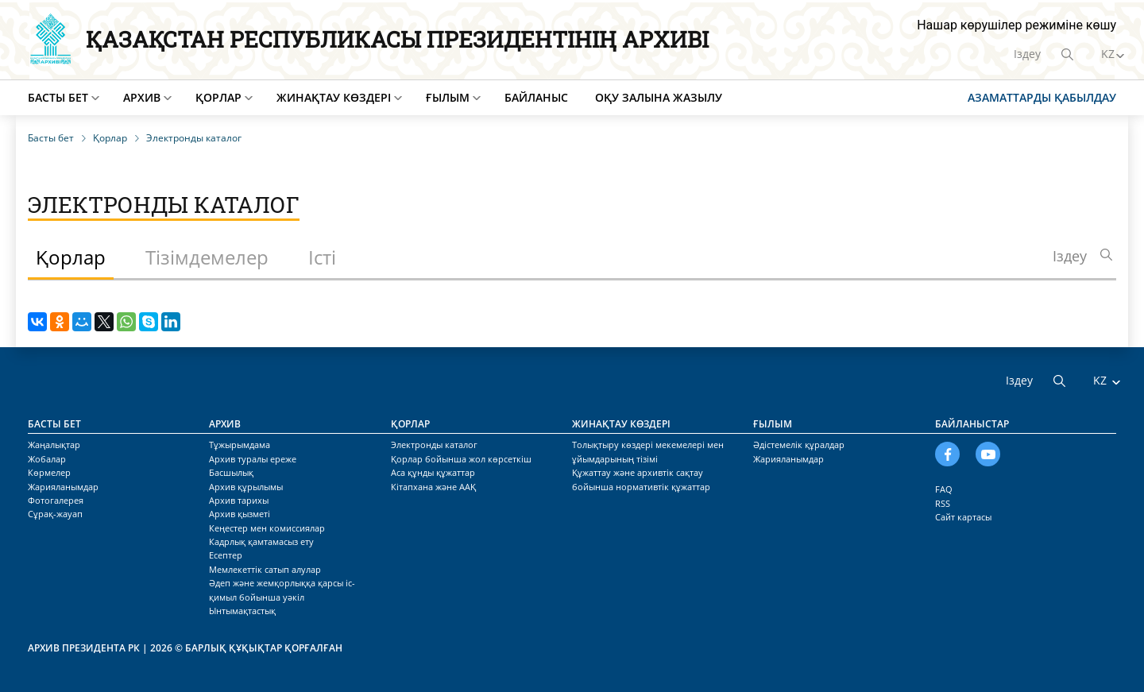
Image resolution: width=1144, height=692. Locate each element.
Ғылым (448, 97)
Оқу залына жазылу (658, 97)
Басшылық (231, 472)
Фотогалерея (55, 500)
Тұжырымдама (239, 444)
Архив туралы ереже (252, 459)
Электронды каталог (434, 444)
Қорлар (218, 97)
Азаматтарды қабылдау (1042, 97)
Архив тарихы (239, 500)
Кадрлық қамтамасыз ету (261, 541)
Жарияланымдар (63, 487)
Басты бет (58, 97)
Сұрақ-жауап (55, 514)
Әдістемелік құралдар (798, 444)
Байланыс (536, 97)
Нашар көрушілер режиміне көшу (1016, 25)
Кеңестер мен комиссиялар (267, 528)
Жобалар (47, 459)
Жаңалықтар (54, 444)
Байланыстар (972, 424)
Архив (141, 97)
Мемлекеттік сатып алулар (265, 569)
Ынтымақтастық (242, 611)
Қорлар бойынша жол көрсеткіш (461, 459)
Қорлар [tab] (71, 257)
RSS (942, 503)
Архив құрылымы (246, 487)
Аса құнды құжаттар (433, 472)
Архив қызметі (239, 514)
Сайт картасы (963, 517)
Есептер (225, 555)
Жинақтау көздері (333, 97)
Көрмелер (49, 472)
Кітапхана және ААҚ (433, 487)
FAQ (944, 489)
